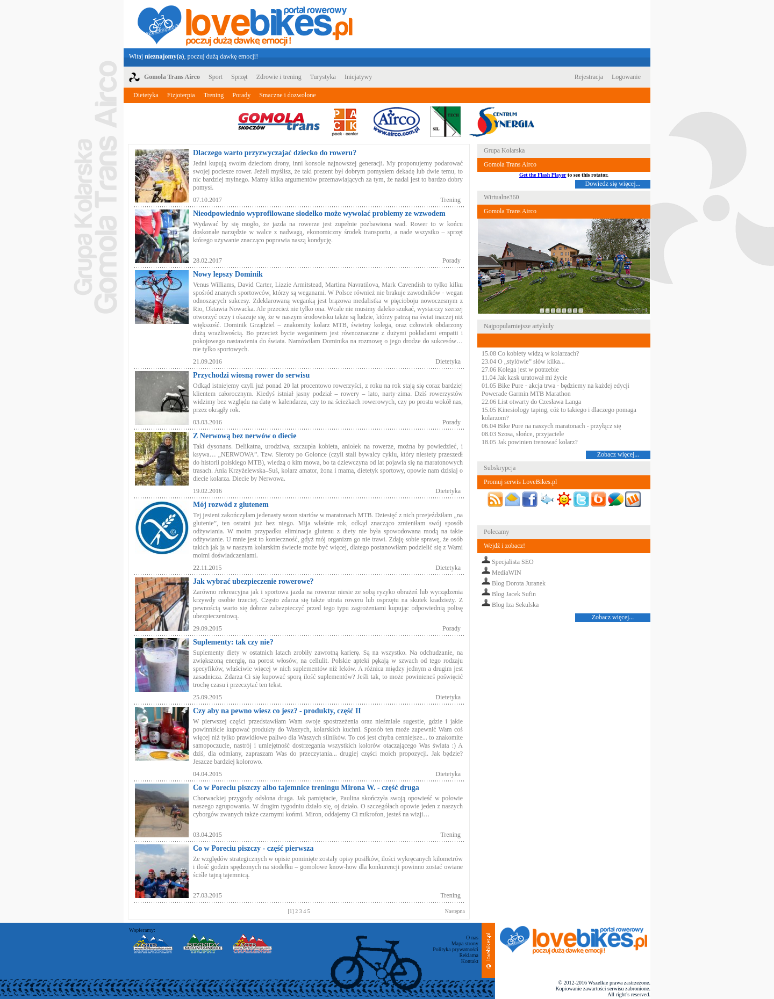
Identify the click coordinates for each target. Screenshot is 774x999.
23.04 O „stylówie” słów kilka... (523, 361)
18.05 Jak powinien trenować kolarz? (530, 442)
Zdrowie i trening (279, 77)
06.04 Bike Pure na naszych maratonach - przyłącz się (551, 426)
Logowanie (626, 77)
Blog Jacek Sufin (514, 594)
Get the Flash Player (542, 175)
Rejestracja (589, 77)
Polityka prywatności (455, 949)
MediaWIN (506, 572)
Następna (455, 911)
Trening (214, 95)
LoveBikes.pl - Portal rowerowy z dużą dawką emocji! (245, 24)
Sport (216, 77)
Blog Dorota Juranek (519, 583)
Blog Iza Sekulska (515, 605)
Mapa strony (465, 943)
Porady (241, 95)
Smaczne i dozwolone (287, 95)
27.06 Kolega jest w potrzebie (520, 369)
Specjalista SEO (513, 562)
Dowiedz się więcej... (613, 183)
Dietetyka (146, 95)
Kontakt (469, 961)
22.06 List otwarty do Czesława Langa (531, 402)
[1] (291, 911)
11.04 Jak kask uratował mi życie (525, 377)
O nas (472, 937)
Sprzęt (239, 77)
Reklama (468, 955)
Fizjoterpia (181, 95)
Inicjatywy (358, 77)
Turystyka (323, 77)
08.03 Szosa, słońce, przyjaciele (523, 434)
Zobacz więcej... (618, 454)
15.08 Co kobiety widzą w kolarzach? (530, 353)
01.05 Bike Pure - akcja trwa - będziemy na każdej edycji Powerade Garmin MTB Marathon (555, 389)
